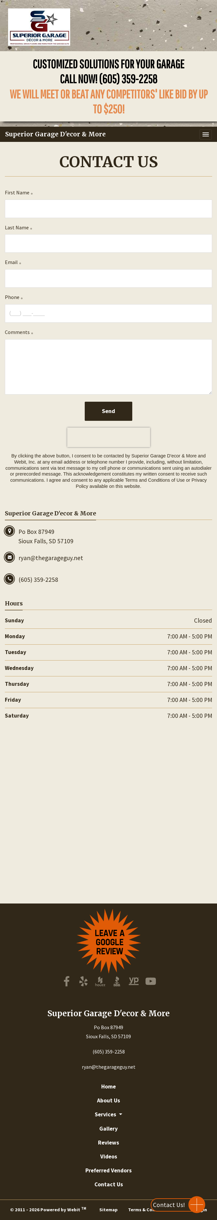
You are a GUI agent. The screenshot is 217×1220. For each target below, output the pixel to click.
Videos (108, 1156)
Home (108, 1086)
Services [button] (106, 1114)
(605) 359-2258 (128, 79)
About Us (108, 1100)
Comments (17, 332)
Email (11, 262)
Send (108, 411)
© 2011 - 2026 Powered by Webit (48, 1209)
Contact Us (108, 1184)
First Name (17, 192)
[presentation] (108, 437)
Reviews (108, 1142)
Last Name (17, 227)
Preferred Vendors (108, 1170)
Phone (12, 297)
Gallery (108, 1128)
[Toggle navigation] (206, 134)
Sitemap (108, 1210)
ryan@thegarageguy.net (109, 1067)
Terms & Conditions (149, 1210)
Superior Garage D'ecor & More (55, 134)
